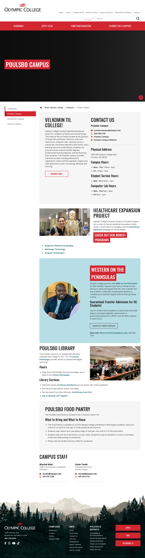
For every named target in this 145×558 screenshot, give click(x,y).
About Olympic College (54, 103)
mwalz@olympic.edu (51, 469)
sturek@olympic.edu (87, 469)
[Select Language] (64, 10)
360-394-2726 (84, 472)
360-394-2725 (99, 129)
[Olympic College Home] (21, 521)
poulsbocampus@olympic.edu (107, 126)
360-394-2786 (48, 472)
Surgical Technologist (55, 248)
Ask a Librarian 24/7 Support (55, 391)
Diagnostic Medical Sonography (59, 241)
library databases (68, 380)
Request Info (59, 170)
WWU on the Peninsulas (126, 279)
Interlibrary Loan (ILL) (82, 387)
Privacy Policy (91, 555)
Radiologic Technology (55, 244)
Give (128, 532)
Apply (128, 523)
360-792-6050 (10, 534)
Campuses (70, 103)
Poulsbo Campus (101, 132)
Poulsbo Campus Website (105, 135)
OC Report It (128, 541)
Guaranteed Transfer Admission (104, 321)
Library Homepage (61, 370)
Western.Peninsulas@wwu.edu (114, 328)
